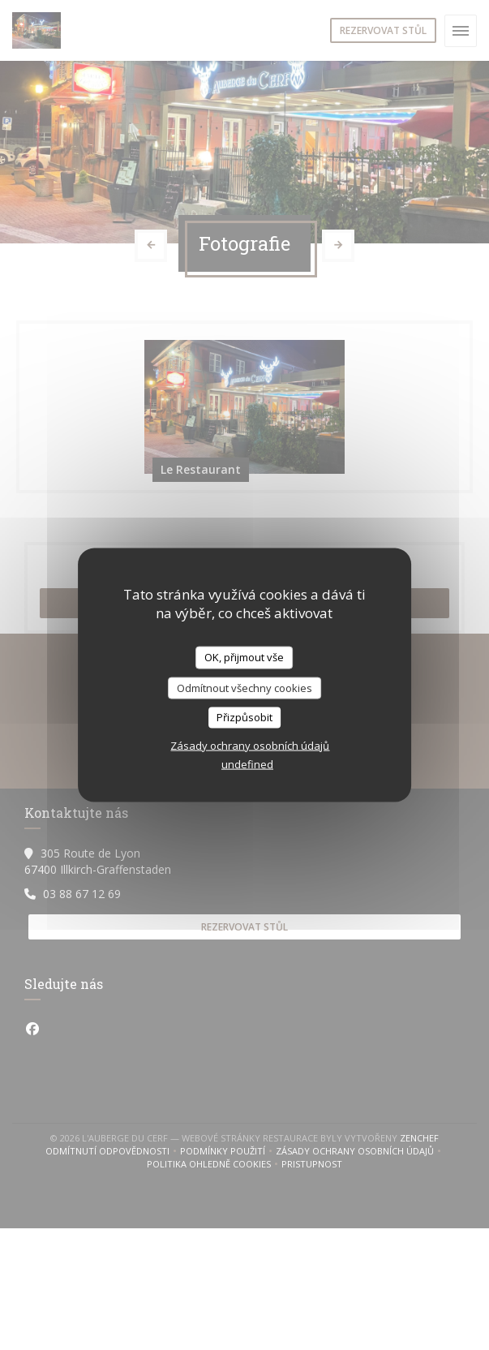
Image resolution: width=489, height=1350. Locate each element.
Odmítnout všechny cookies (244, 687)
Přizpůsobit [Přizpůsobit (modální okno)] (244, 717)
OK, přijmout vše (244, 657)
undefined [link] (247, 763)
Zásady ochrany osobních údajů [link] (249, 744)
